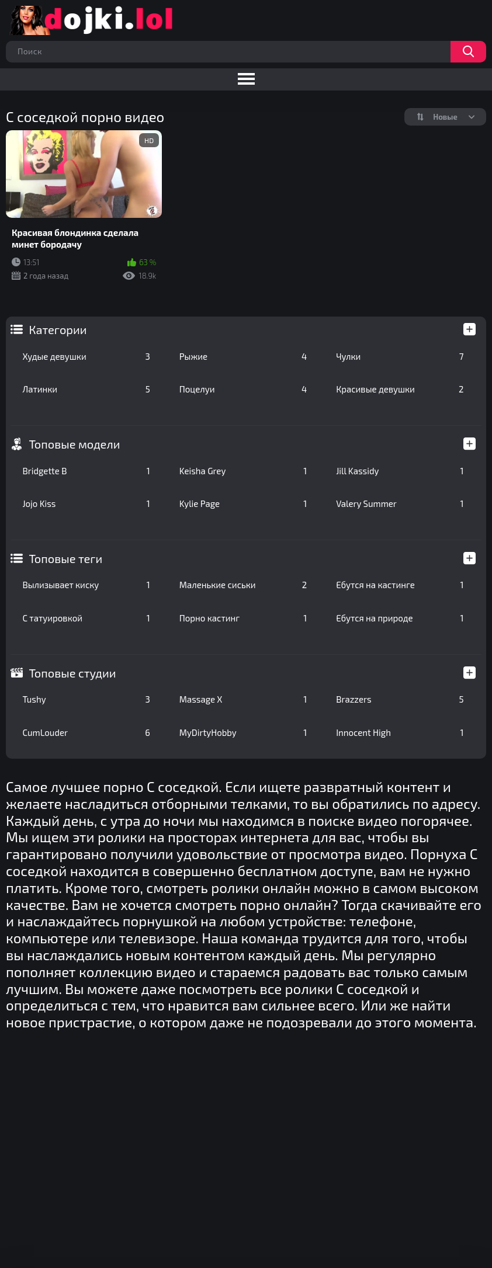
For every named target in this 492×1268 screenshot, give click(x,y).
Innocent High (399, 732)
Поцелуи (243, 389)
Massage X (243, 699)
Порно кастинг (243, 618)
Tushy (86, 699)
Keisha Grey (243, 470)
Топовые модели (74, 444)
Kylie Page (243, 503)
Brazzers (399, 699)
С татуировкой (86, 618)
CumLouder (86, 732)
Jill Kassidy (399, 470)
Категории (57, 329)
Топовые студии (72, 673)
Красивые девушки (399, 389)
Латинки (86, 389)
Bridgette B (86, 470)
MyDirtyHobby (243, 732)
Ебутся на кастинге (399, 584)
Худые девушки (86, 356)
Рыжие (243, 356)
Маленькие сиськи (243, 584)
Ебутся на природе (399, 618)
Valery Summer (399, 503)
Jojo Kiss (86, 503)
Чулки (399, 356)
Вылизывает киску (86, 584)
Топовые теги (65, 558)
